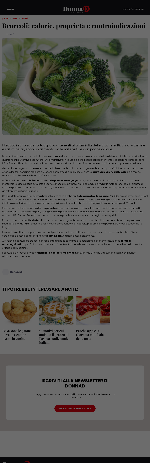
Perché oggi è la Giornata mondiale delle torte (89, 335)
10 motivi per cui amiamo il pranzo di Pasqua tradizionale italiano (53, 337)
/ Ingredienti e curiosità (15, 18)
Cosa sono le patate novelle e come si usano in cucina (19, 335)
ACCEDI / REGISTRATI (133, 9)
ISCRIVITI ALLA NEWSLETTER (75, 408)
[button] (8, 9)
